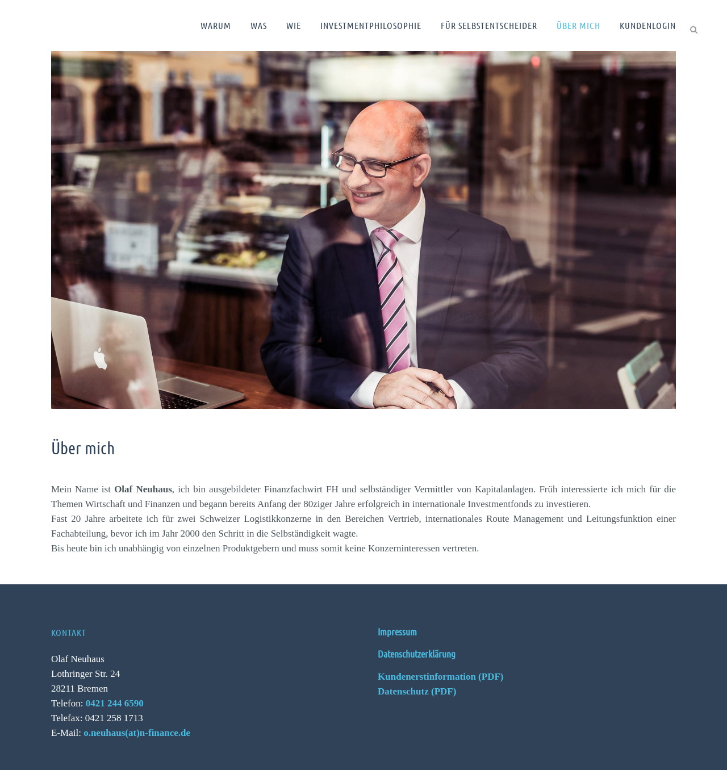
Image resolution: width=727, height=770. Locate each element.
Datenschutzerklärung (417, 653)
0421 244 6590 (115, 703)
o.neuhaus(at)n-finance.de (136, 732)
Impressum (397, 631)
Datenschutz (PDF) (417, 691)
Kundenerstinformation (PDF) (440, 676)
